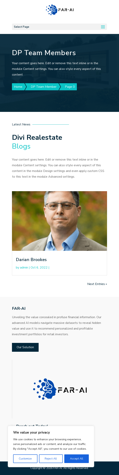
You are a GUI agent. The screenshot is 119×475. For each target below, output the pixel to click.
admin (24, 267)
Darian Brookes (31, 260)
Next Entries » (97, 284)
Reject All (51, 458)
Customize (25, 458)
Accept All (76, 458)
